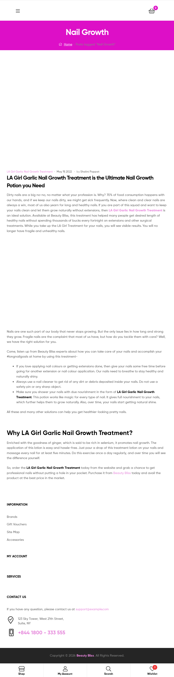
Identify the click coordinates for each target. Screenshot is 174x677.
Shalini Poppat (89, 171)
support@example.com (92, 609)
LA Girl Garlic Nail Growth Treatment (30, 171)
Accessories (15, 539)
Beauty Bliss (122, 473)
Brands (12, 517)
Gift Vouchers (17, 524)
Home (68, 44)
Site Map (13, 532)
